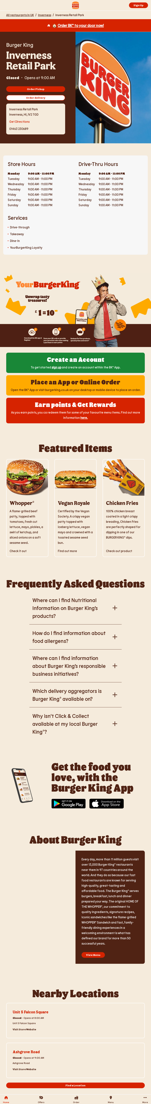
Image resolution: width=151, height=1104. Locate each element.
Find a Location (75, 1085)
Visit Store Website (24, 1029)
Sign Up (138, 5)
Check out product (119, 551)
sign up (56, 367)
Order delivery (35, 97)
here (83, 417)
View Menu (93, 954)
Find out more (67, 551)
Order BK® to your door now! (81, 25)
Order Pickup (35, 89)
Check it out (18, 551)
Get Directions (19, 121)
